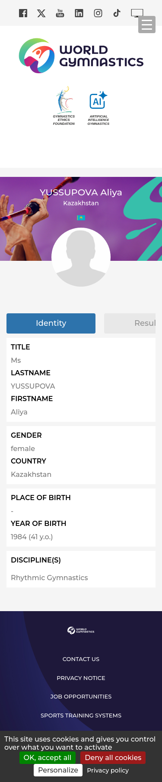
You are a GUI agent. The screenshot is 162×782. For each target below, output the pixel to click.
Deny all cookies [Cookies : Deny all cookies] (113, 758)
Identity (51, 323)
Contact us (81, 658)
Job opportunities (81, 696)
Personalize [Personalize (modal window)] (58, 770)
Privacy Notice (81, 677)
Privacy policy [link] (108, 770)
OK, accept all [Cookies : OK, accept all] (48, 758)
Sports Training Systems (81, 715)
